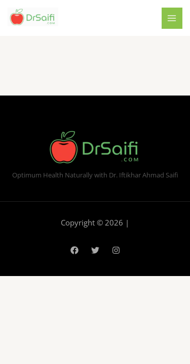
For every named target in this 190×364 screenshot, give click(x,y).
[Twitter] (95, 250)
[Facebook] (74, 250)
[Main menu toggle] (172, 18)
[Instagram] (116, 250)
